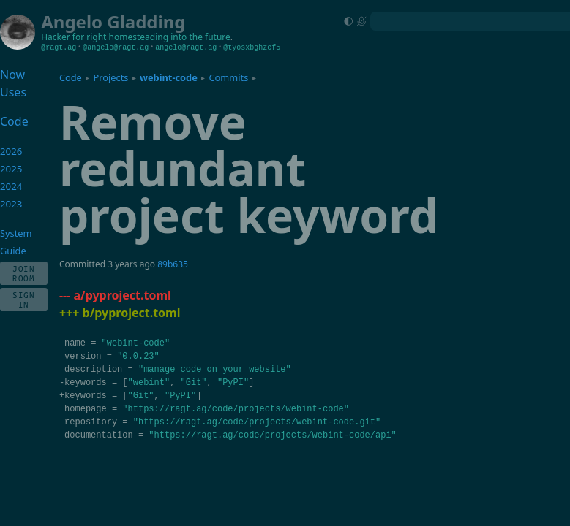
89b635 (172, 264)
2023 (11, 203)
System (15, 233)
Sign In (23, 299)
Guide (13, 250)
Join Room (23, 273)
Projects (110, 77)
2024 (11, 186)
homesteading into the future (169, 37)
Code (70, 77)
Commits (228, 77)
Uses (13, 92)
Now (12, 74)
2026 (11, 151)
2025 (11, 168)
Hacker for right (73, 37)
